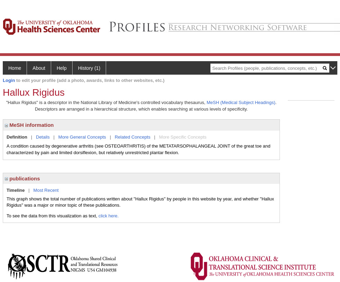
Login (9, 80)
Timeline (16, 190)
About (38, 68)
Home (14, 68)
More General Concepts (82, 137)
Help (62, 68)
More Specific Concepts (182, 137)
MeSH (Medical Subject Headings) (241, 102)
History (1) (89, 68)
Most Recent (46, 190)
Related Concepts (132, 137)
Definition (17, 137)
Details (43, 137)
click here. (108, 215)
